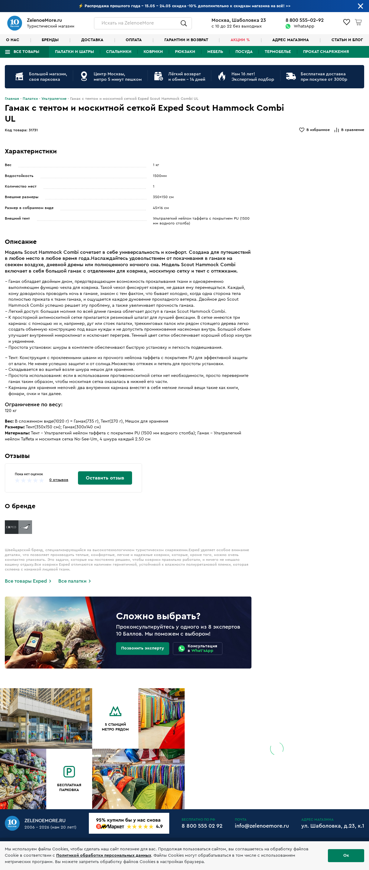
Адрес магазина (290, 40)
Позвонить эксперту (142, 648)
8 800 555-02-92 (305, 20)
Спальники (118, 52)
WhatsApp (304, 26)
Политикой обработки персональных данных (103, 855)
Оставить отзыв (105, 478)
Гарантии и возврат (186, 40)
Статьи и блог (347, 40)
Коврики (153, 52)
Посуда (244, 52)
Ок (346, 855)
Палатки (30, 98)
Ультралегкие (53, 98)
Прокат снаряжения (326, 52)
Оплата (134, 40)
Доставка (92, 40)
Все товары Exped (26, 581)
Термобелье (278, 52)
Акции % (240, 40)
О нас (12, 40)
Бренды (50, 40)
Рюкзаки (185, 52)
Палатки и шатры (74, 52)
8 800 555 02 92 (202, 826)
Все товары (26, 52)
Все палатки (72, 581)
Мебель (215, 52)
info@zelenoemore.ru (262, 826)
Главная (12, 98)
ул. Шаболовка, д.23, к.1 (332, 826)
